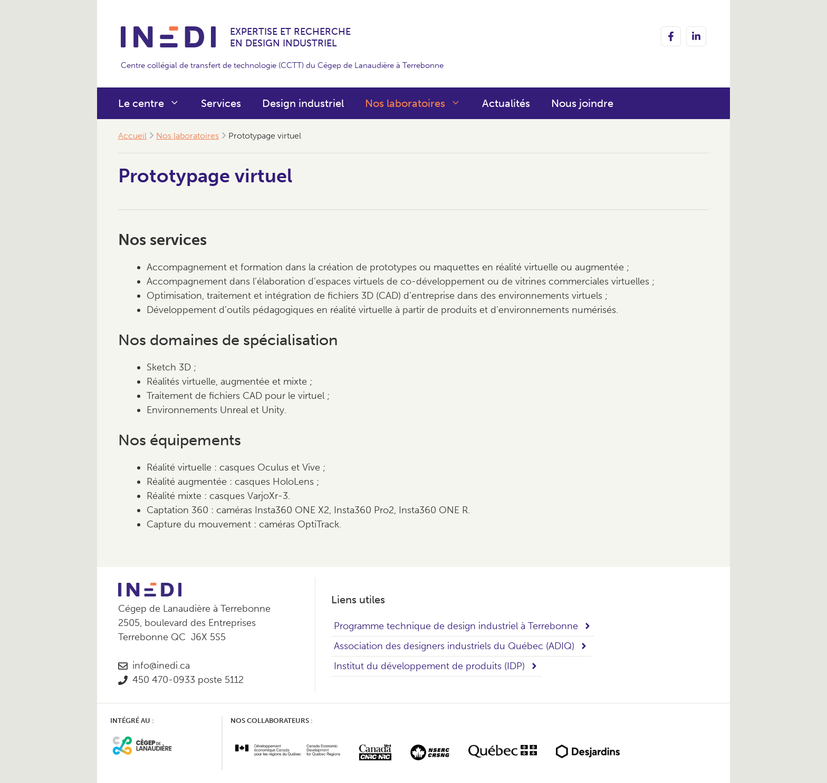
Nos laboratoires (418, 103)
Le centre (154, 103)
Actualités (506, 103)
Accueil (132, 136)
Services (221, 103)
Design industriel (303, 103)
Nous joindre (582, 103)
